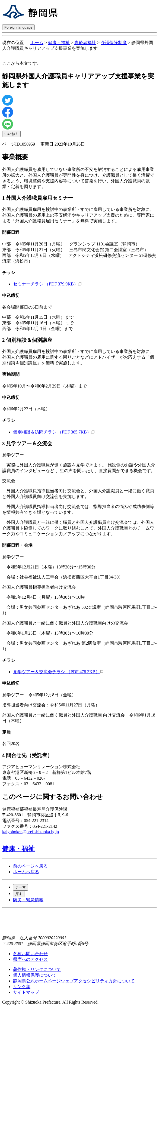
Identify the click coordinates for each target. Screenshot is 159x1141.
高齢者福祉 (85, 42)
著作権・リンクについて (37, 969)
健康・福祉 (59, 42)
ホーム (36, 42)
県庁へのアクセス (30, 959)
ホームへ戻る (26, 871)
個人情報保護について (34, 975)
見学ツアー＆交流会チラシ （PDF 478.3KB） (58, 671)
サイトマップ (26, 992)
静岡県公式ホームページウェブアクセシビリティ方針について (74, 981)
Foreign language (18, 27)
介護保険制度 (114, 42)
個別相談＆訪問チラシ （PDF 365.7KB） (53, 432)
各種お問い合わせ (30, 953)
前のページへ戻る (30, 866)
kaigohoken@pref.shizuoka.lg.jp (30, 831)
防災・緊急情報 (28, 899)
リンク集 (21, 986)
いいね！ (11, 134)
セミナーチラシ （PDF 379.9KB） (47, 284)
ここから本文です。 (21, 63)
